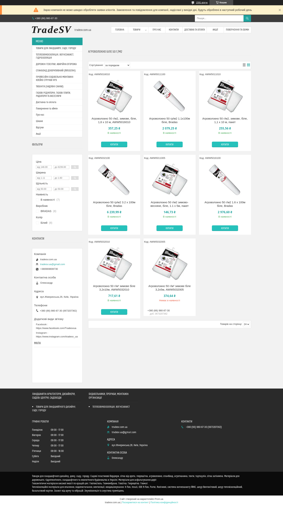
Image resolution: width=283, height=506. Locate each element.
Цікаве (39, 121)
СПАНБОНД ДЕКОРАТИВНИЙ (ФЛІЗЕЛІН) (56, 70)
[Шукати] (247, 18)
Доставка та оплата (194, 29)
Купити (114, 144)
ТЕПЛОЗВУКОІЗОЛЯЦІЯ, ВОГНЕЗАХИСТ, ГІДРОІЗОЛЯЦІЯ (55, 56)
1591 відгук (202, 2)
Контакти (174, 29)
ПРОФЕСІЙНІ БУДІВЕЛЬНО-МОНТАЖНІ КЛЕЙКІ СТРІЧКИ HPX (54, 78)
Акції (215, 29)
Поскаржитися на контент (135, 502)
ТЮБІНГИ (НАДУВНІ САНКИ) (49, 86)
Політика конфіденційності (164, 502)
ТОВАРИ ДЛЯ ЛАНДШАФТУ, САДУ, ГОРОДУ (56, 48)
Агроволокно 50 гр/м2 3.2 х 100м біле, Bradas (114, 204)
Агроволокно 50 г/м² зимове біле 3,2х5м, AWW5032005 (169, 287)
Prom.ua (159, 499)
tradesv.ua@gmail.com (52, 264)
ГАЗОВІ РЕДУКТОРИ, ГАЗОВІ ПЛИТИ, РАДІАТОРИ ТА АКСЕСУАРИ (53, 94)
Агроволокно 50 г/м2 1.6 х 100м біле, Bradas (225, 204)
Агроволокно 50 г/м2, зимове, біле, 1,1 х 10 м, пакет (225, 120)
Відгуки (40, 127)
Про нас (157, 29)
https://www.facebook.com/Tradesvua (56, 328)
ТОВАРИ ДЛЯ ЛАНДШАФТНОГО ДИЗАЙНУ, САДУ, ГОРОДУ (54, 408)
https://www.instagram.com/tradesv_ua (57, 336)
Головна (119, 29)
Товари (136, 29)
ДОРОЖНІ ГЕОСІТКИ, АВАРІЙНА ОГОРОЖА (56, 64)
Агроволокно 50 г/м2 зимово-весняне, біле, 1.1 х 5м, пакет (169, 204)
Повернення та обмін (237, 29)
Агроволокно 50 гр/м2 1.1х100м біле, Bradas (169, 120)
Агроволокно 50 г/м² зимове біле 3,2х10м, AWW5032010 (114, 287)
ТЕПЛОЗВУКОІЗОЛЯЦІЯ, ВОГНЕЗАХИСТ (111, 406)
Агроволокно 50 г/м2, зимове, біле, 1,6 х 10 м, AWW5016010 (114, 120)
